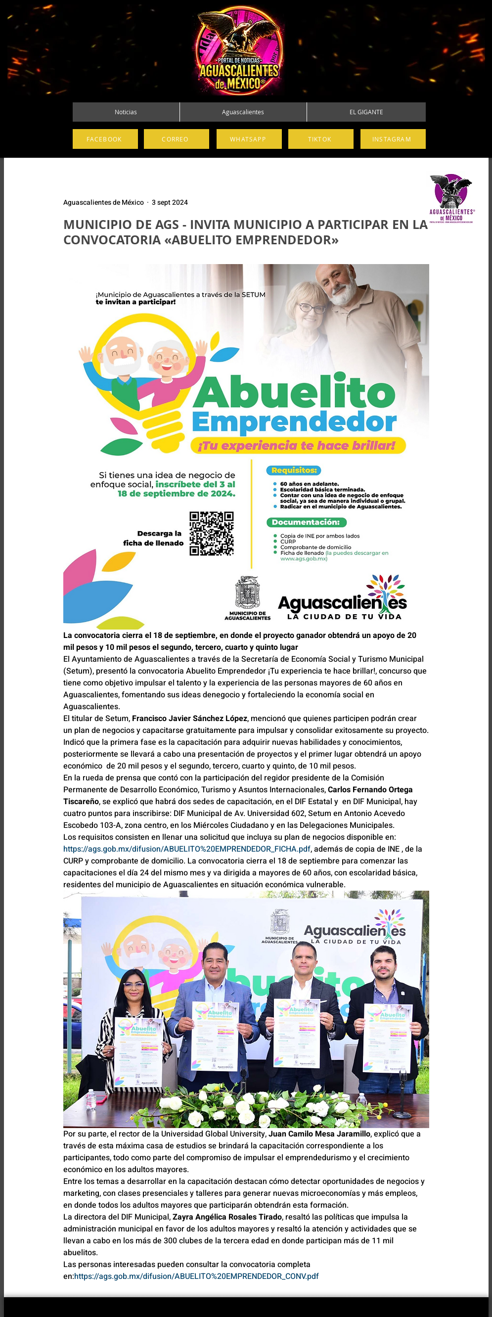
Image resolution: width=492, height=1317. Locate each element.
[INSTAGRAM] (393, 139)
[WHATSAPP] (249, 139)
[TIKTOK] (321, 139)
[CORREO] (176, 139)
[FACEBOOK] (105, 139)
